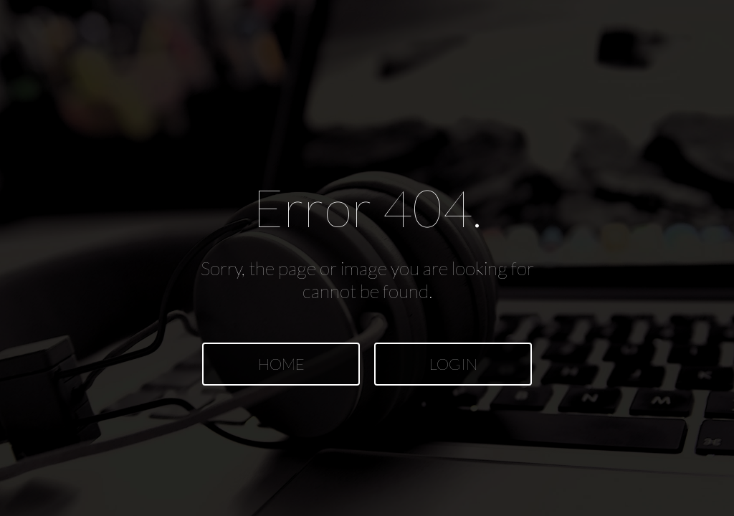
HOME (281, 363)
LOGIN (453, 363)
